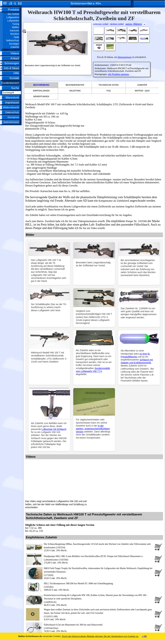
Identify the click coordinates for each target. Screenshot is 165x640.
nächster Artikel (117, 24)
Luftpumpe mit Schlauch (54, 429)
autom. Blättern (133, 24)
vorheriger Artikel (100, 24)
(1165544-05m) (98, 626)
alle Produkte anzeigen (118, 74)
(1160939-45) (98, 598)
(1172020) (98, 571)
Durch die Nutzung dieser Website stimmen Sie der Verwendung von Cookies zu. (100, 636)
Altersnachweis (124, 57)
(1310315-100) (98, 613)
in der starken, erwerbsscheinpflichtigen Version (93, 428)
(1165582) (98, 585)
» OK (144, 636)
